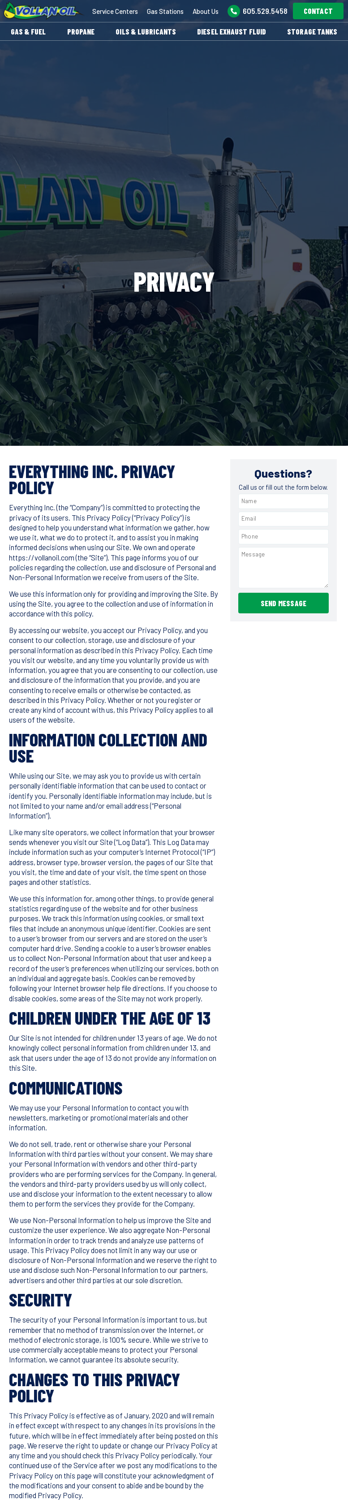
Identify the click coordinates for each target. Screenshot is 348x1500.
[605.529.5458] (234, 11)
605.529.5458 (265, 10)
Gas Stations (165, 11)
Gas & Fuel (28, 31)
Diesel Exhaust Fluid (231, 31)
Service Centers (115, 11)
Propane (81, 31)
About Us (206, 11)
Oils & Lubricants (146, 31)
